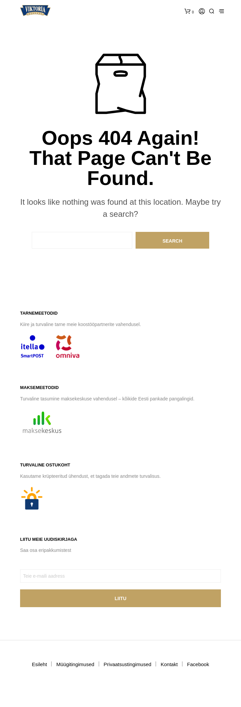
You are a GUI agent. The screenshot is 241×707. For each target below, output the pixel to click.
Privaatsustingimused (128, 664)
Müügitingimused (75, 664)
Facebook (198, 664)
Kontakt (169, 664)
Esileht (39, 664)
